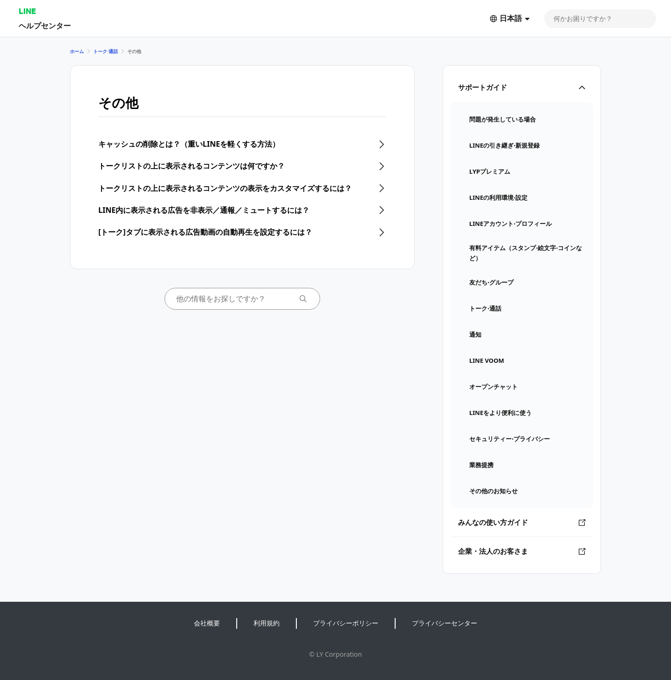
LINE (27, 11)
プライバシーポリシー (345, 623)
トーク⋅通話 (105, 51)
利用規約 (266, 623)
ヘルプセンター (45, 25)
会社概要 (207, 623)
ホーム (77, 51)
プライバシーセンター (444, 623)
